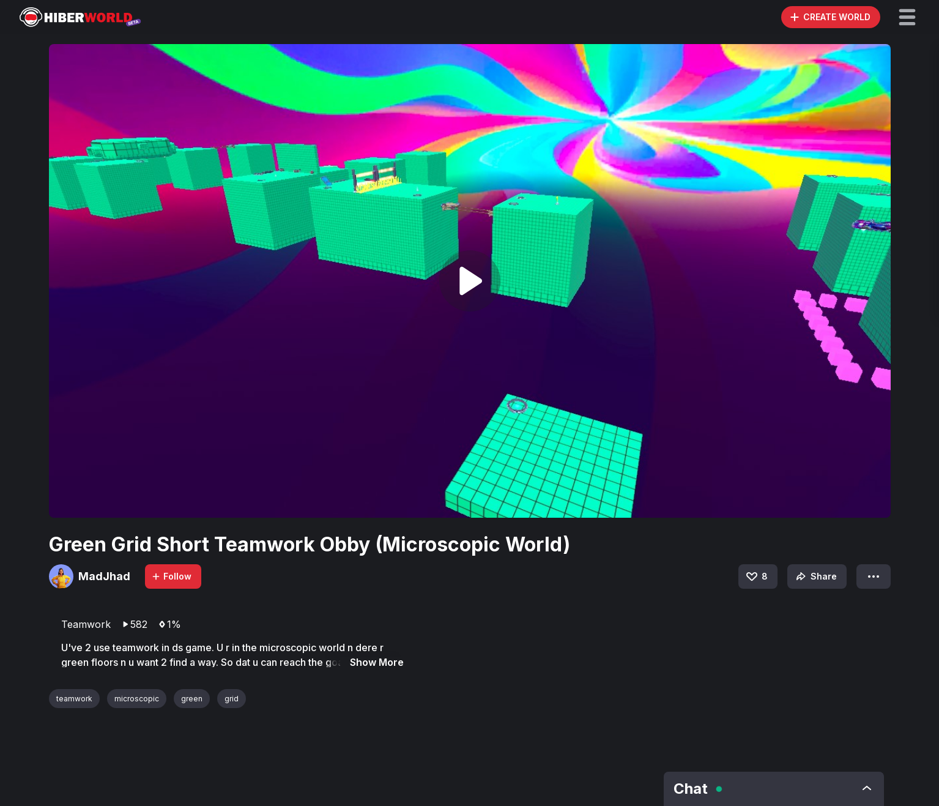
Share (815, 576)
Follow (171, 576)
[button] (907, 17)
